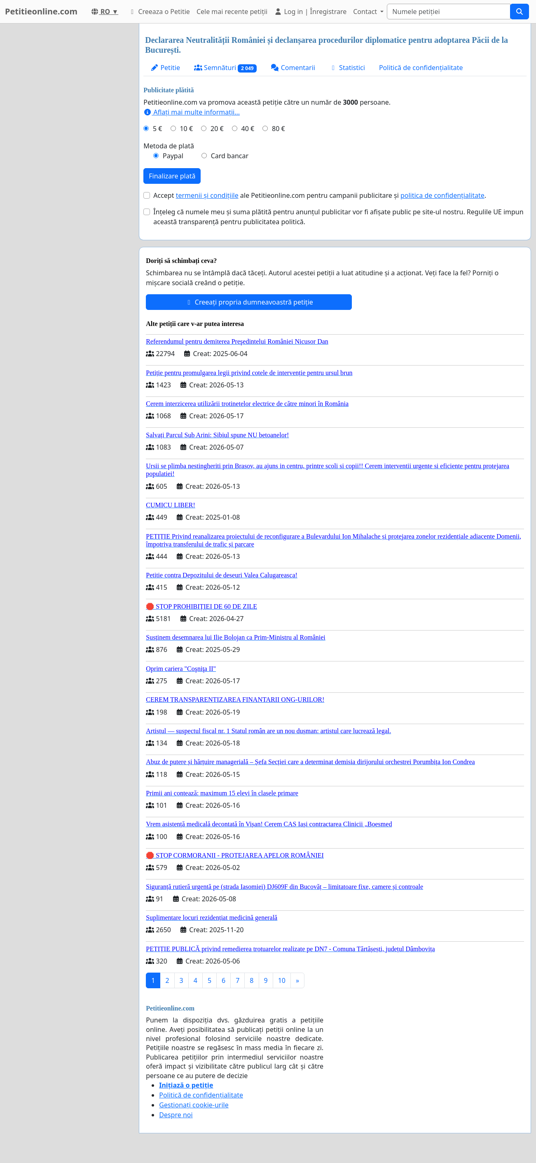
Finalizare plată (172, 176)
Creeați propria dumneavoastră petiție (249, 302)
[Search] (448, 11)
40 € (248, 128)
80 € (278, 128)
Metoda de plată (168, 145)
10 (282, 980)
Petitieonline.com (41, 11)
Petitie (165, 67)
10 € (186, 128)
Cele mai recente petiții (232, 11)
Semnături (225, 68)
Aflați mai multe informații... (191, 112)
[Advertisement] (67, 147)
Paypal (173, 155)
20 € (217, 128)
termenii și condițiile (207, 195)
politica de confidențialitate (442, 195)
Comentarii (293, 67)
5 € (157, 128)
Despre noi (175, 1114)
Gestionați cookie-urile (194, 1104)
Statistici (347, 67)
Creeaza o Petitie (159, 11)
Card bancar (229, 155)
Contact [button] (366, 11)
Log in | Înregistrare (310, 11)
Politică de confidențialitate (421, 67)
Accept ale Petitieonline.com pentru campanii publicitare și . (319, 195)
